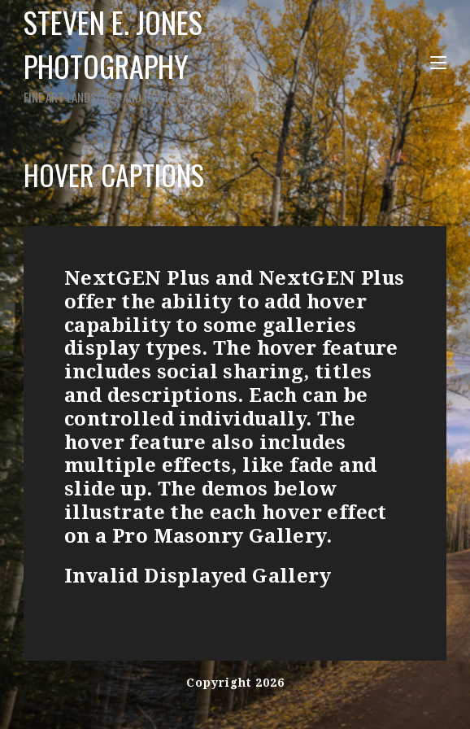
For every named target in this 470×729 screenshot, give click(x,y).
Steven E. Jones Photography (147, 53)
